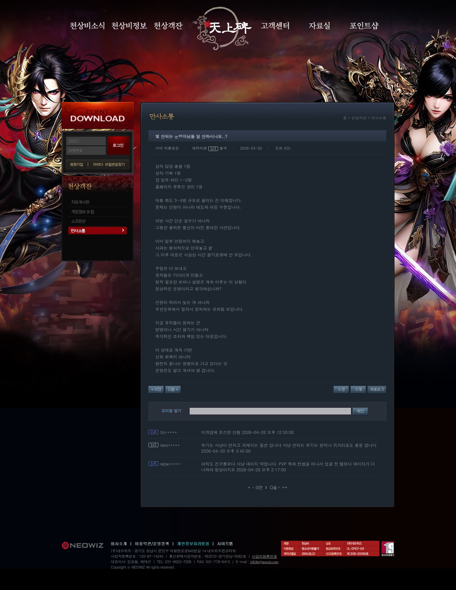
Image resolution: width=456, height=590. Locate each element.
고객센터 (275, 26)
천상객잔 (168, 26)
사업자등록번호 (264, 556)
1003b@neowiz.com (264, 562)
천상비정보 (129, 26)
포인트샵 (364, 26)
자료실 (319, 26)
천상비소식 (87, 26)
